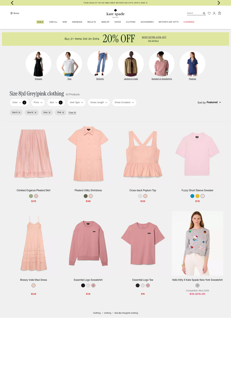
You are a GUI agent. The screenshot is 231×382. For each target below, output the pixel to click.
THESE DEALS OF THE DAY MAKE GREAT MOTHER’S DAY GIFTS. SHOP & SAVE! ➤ (115, 3)
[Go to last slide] (12, 2)
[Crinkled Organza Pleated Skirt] (34, 153)
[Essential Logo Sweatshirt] (88, 243)
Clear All (72, 112)
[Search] (191, 13)
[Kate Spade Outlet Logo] (115, 13)
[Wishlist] (209, 13)
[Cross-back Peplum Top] (143, 153)
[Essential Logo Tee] (143, 243)
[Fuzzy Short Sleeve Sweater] (197, 153)
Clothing (97, 313)
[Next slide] (218, 2)
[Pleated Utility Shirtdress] (88, 153)
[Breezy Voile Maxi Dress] (34, 243)
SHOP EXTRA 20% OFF (154, 37)
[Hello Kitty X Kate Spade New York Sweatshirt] (197, 243)
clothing (107, 313)
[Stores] (14, 13)
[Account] (214, 13)
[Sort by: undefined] (213, 102)
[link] (115, 39)
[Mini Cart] (219, 13)
